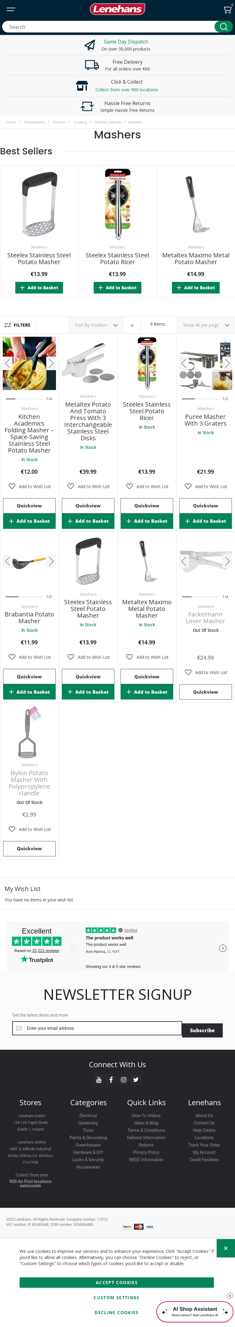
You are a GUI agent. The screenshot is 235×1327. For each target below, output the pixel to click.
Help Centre (204, 1128)
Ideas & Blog (146, 1121)
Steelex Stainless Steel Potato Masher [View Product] (88, 561)
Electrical (88, 1113)
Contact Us (204, 1121)
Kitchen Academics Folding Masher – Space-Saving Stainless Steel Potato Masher (29, 433)
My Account (204, 1150)
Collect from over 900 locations (126, 90)
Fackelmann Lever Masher (205, 617)
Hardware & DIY (88, 1150)
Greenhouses (88, 1143)
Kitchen (59, 122)
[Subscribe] (202, 1028)
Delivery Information (146, 1135)
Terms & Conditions (146, 1128)
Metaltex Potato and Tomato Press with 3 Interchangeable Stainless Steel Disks (88, 421)
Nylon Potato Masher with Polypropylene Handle (29, 783)
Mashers (39, 247)
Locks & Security (88, 1157)
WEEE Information (146, 1157)
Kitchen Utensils (108, 122)
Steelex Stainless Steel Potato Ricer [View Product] (146, 363)
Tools (88, 1128)
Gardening (88, 1121)
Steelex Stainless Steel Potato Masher (39, 258)
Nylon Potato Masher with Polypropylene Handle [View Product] (29, 732)
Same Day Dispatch (126, 41)
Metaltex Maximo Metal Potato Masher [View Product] (146, 561)
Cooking (80, 122)
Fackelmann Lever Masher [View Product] (205, 561)
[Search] (223, 26)
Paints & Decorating (88, 1135)
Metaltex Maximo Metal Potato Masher (195, 258)
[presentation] (8, 363)
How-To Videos (146, 1113)
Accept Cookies (117, 1282)
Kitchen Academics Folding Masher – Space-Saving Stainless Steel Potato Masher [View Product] (29, 363)
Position (99, 325)
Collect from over (32, 1173)
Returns (146, 1143)
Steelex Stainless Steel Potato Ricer (117, 258)
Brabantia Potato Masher (29, 617)
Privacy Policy (146, 1150)
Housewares (34, 122)
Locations (204, 1135)
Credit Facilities (204, 1157)
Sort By (82, 325)
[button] (29, 486)
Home (11, 122)
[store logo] (117, 9)
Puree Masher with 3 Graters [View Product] (205, 363)
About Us (204, 1113)
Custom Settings (117, 1297)
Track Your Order (204, 1143)
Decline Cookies (117, 1312)
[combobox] (117, 26)
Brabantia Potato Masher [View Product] (29, 561)
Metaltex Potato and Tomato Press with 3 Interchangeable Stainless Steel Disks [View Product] (88, 363)
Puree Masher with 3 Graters (206, 419)
